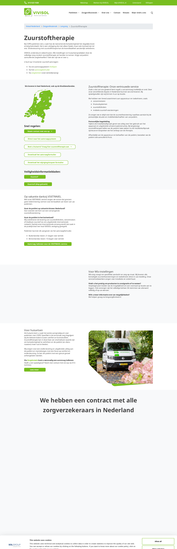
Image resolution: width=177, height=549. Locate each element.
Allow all (158, 528)
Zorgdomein (32, 341)
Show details (117, 543)
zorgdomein (36, 73)
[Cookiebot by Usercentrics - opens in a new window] (14, 544)
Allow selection (158, 536)
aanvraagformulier (42, 69)
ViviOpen (53, 66)
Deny (158, 543)
